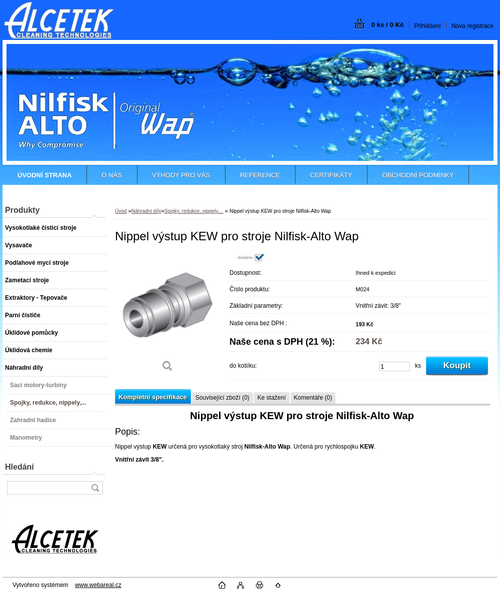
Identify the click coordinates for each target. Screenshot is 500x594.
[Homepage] (44, 175)
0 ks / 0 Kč (387, 24)
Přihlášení (427, 25)
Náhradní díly (146, 211)
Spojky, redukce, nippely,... (194, 211)
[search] (95, 488)
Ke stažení (272, 397)
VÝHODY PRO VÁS (181, 175)
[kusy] (394, 366)
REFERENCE (260, 175)
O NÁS (112, 175)
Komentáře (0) (313, 397)
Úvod (120, 211)
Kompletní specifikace (152, 397)
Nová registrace (473, 25)
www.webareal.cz (98, 585)
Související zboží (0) (223, 397)
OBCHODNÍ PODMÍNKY (418, 175)
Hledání (19, 467)
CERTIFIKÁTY (331, 175)
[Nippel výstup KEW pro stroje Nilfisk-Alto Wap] (168, 316)
